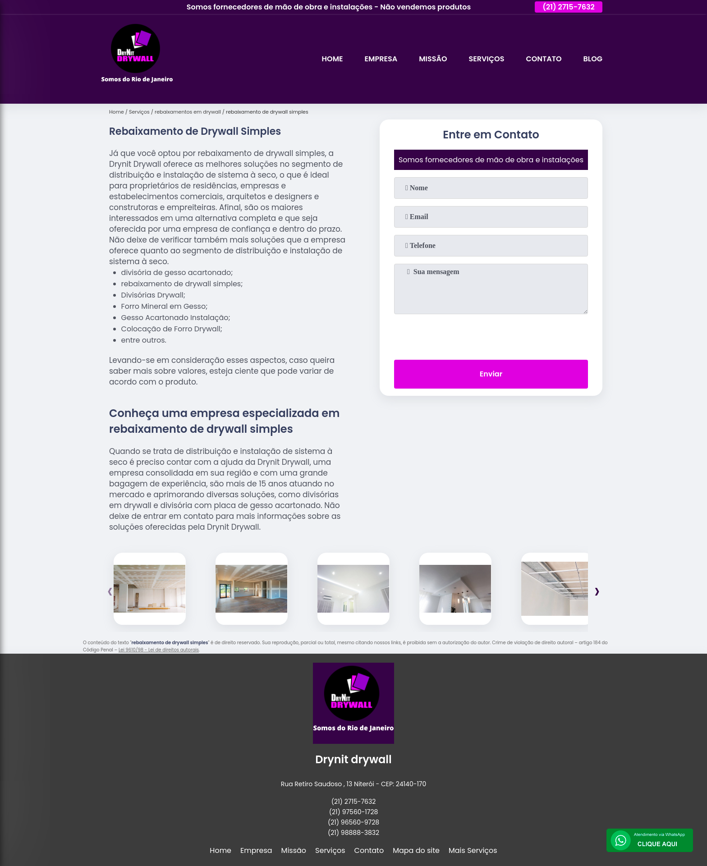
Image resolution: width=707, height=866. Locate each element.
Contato (543, 59)
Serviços (486, 59)
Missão (433, 59)
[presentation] (491, 335)
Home (332, 59)
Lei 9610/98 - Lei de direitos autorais (159, 649)
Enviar (491, 374)
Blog (592, 59)
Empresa (381, 59)
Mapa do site (416, 850)
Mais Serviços (473, 850)
